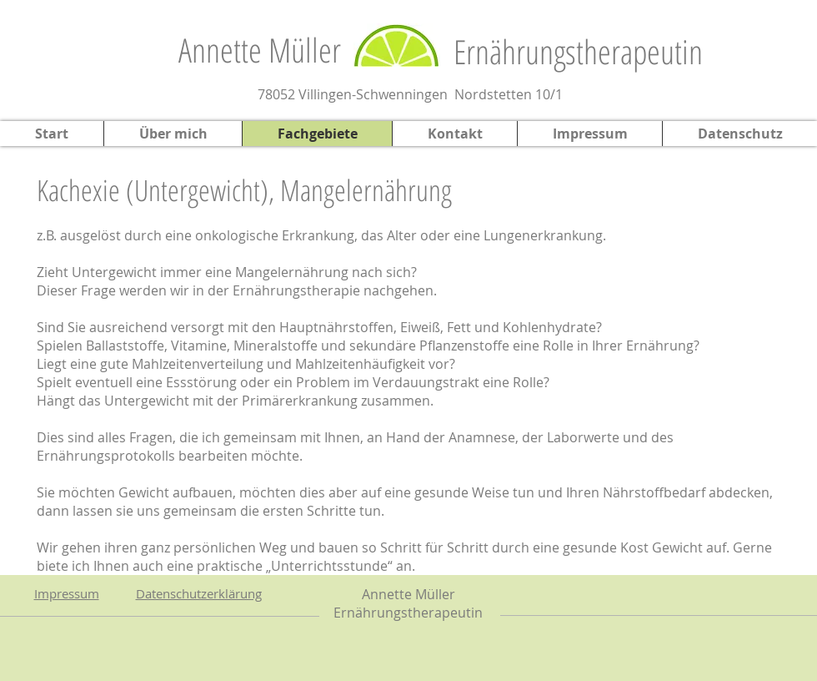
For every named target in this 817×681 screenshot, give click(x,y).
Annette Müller (259, 50)
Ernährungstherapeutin (578, 51)
